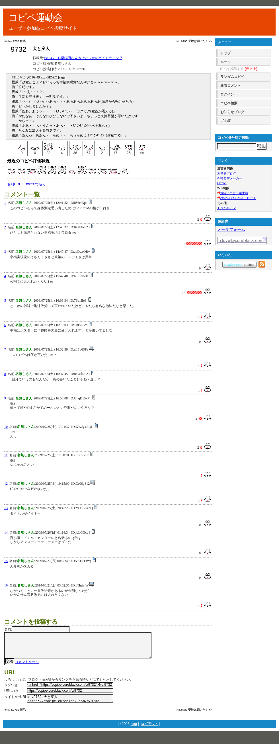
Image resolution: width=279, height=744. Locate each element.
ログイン (227, 94)
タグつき (11, 691)
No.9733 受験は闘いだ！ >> (194, 41)
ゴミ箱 (225, 121)
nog (134, 731)
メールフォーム (231, 229)
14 (6, 532)
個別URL (14, 184)
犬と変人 (41, 48)
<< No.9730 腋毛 (15, 41)
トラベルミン (226, 208)
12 (6, 484)
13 (6, 508)
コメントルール (27, 668)
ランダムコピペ (232, 77)
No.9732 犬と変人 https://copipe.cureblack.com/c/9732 (70, 705)
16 (6, 585)
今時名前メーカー (229, 178)
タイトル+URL (15, 702)
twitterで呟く (36, 184)
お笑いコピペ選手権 (234, 193)
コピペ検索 (228, 103)
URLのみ (11, 697)
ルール (225, 62)
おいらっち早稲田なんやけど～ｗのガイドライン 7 (83, 58)
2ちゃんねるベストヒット (238, 198)
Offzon (222, 183)
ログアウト (149, 731)
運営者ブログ (226, 173)
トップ (225, 53)
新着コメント (230, 86)
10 (6, 427)
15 (6, 561)
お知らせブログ (232, 112)
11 (6, 455)
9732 (18, 49)
